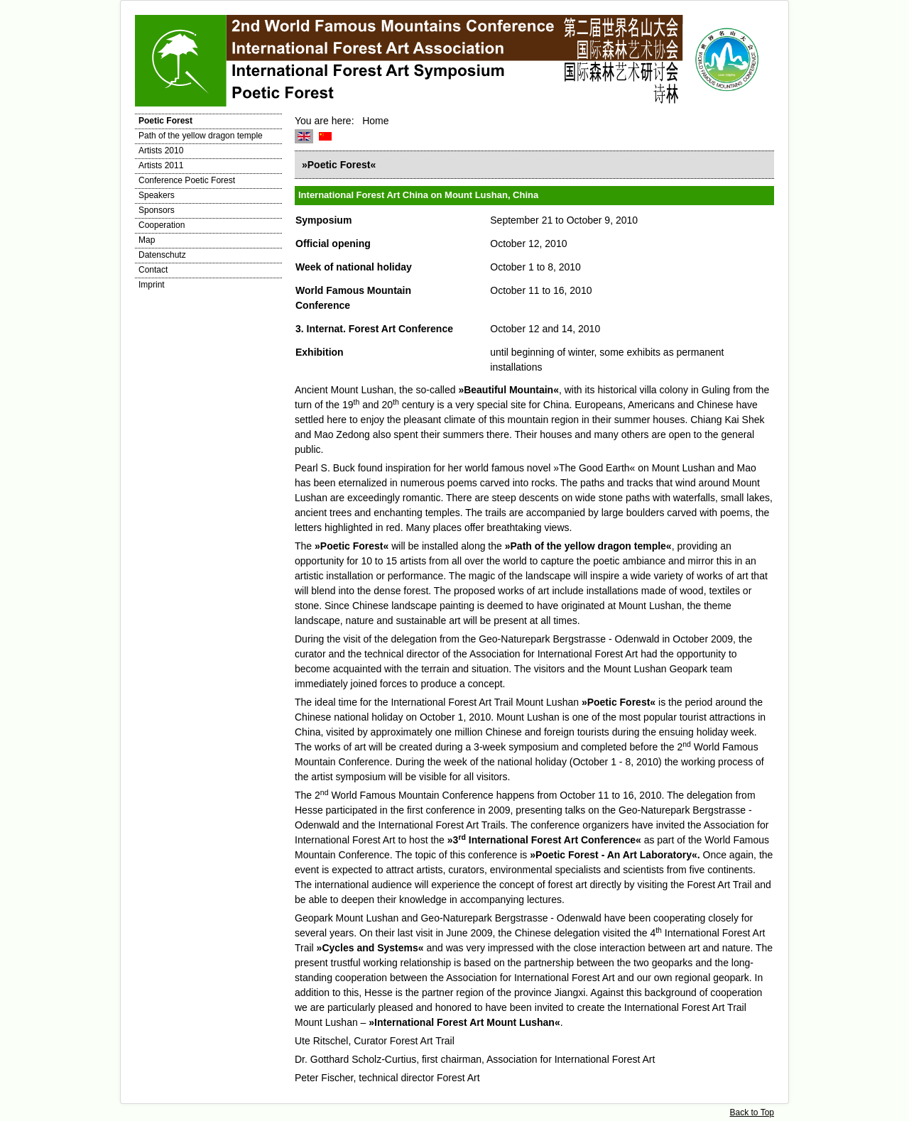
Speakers (156, 195)
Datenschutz (162, 255)
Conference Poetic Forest (186, 180)
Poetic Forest (165, 121)
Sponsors (156, 210)
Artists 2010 (160, 150)
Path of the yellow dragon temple (200, 136)
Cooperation (161, 225)
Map (146, 240)
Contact (153, 270)
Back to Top (752, 1112)
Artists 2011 (160, 165)
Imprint (151, 285)
